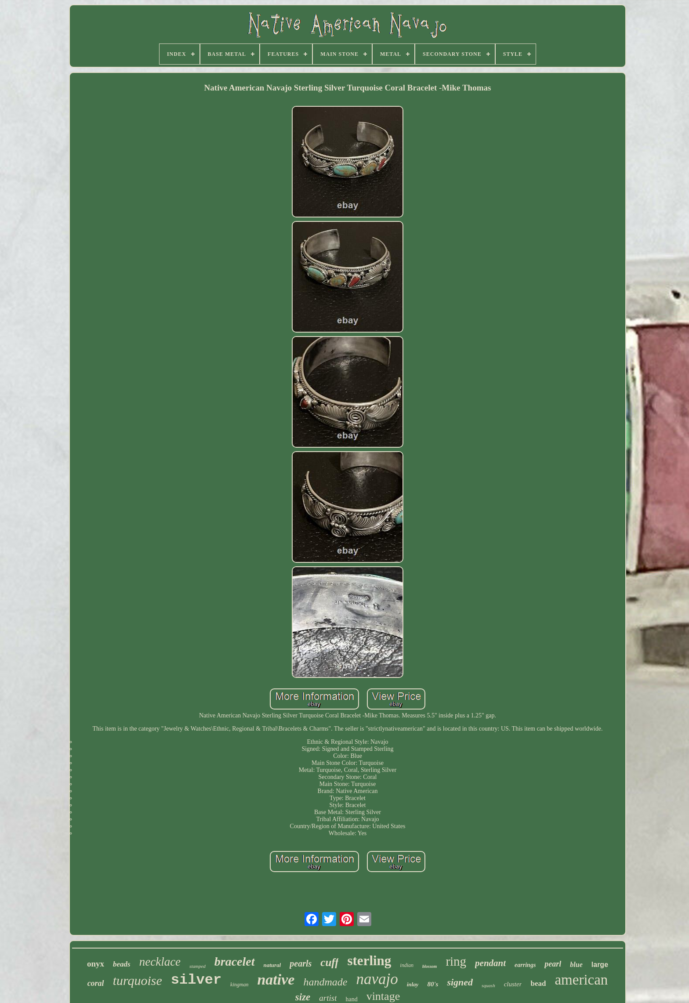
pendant (490, 963)
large (599, 964)
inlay (413, 984)
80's (432, 984)
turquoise (137, 980)
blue (576, 964)
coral (95, 983)
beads (122, 964)
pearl (552, 964)
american (581, 980)
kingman (239, 984)
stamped (197, 966)
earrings (525, 965)
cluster (513, 984)
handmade (325, 982)
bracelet (234, 961)
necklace (160, 961)
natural (272, 965)
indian (406, 965)
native (275, 979)
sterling (369, 960)
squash (488, 985)
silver (196, 980)
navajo (377, 979)
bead (538, 983)
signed (460, 982)
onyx (95, 963)
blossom (429, 966)
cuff (329, 962)
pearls (301, 963)
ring (456, 961)
